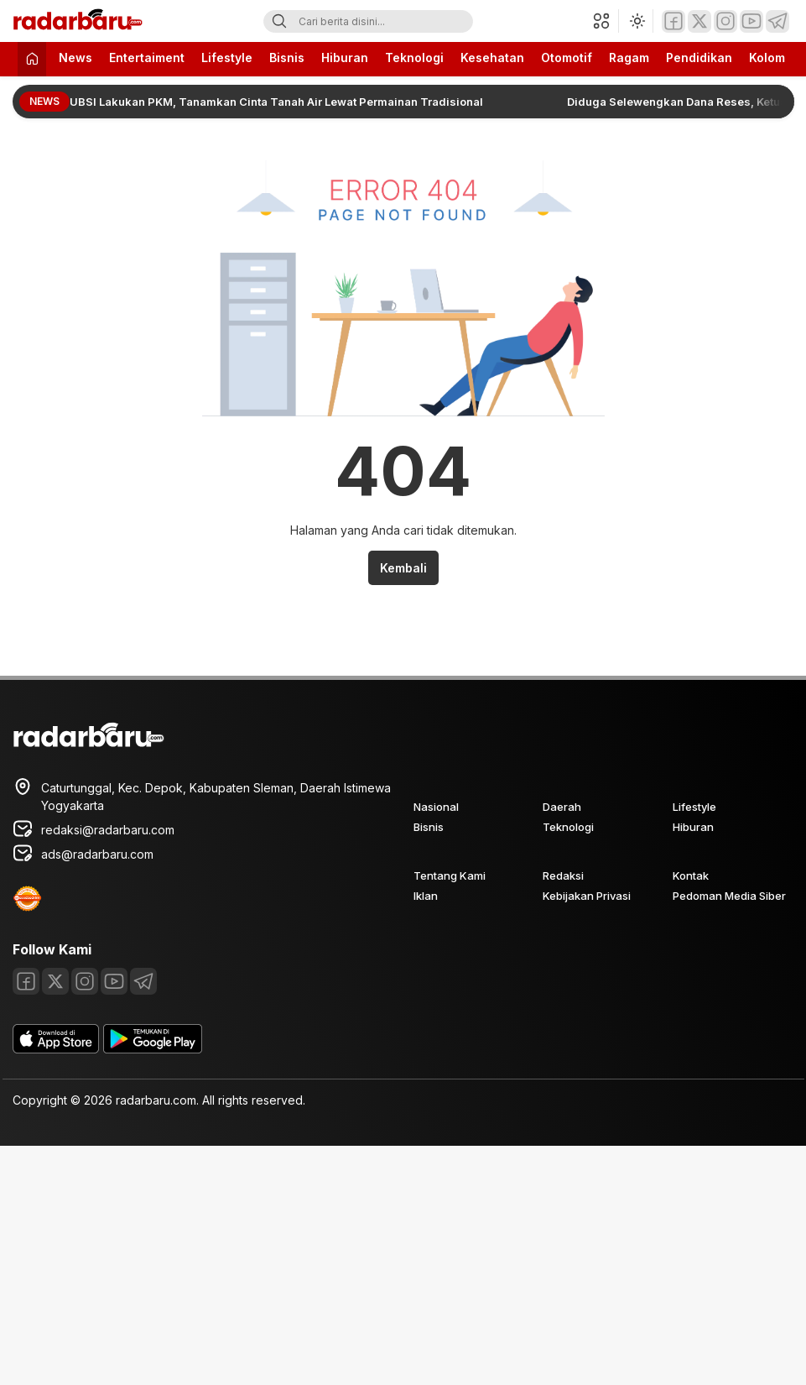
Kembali (403, 568)
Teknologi (414, 57)
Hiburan (344, 57)
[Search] (279, 21)
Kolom (767, 57)
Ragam (629, 57)
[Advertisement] (307, 1263)
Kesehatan (492, 57)
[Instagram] (725, 21)
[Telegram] (777, 21)
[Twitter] (699, 21)
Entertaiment (147, 57)
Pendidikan (699, 57)
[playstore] (152, 1049)
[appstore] (56, 1049)
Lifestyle (226, 57)
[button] (606, 21)
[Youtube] (751, 21)
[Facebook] (673, 21)
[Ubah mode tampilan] (635, 21)
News (75, 57)
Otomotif (566, 57)
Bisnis (286, 57)
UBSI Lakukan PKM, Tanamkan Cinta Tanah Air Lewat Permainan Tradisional (276, 101)
